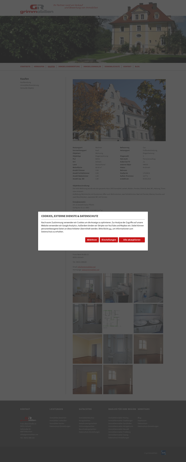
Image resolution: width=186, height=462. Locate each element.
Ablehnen (92, 239)
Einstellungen (109, 239)
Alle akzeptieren (131, 239)
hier (110, 229)
